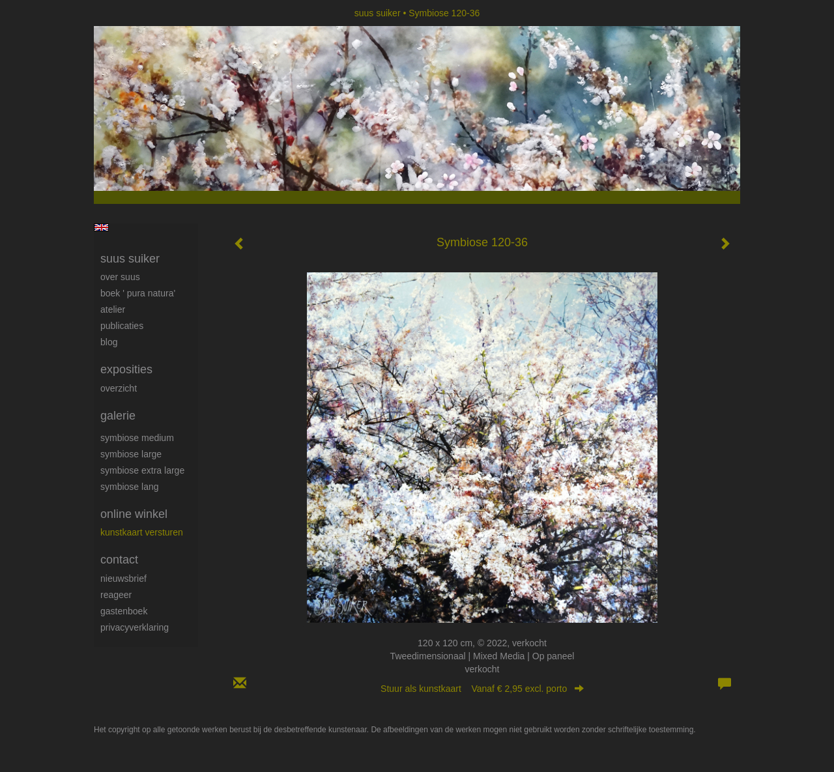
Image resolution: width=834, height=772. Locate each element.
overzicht (118, 388)
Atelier (112, 309)
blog (108, 342)
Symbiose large (131, 454)
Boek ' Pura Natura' (137, 293)
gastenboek (123, 611)
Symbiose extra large (142, 470)
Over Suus (120, 277)
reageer (116, 595)
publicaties (121, 326)
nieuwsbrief (123, 578)
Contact (119, 559)
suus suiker (377, 13)
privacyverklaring (134, 627)
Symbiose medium (137, 438)
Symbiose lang (129, 486)
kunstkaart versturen (141, 532)
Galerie (118, 415)
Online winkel (133, 514)
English (101, 227)
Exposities (126, 369)
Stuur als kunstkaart (482, 688)
